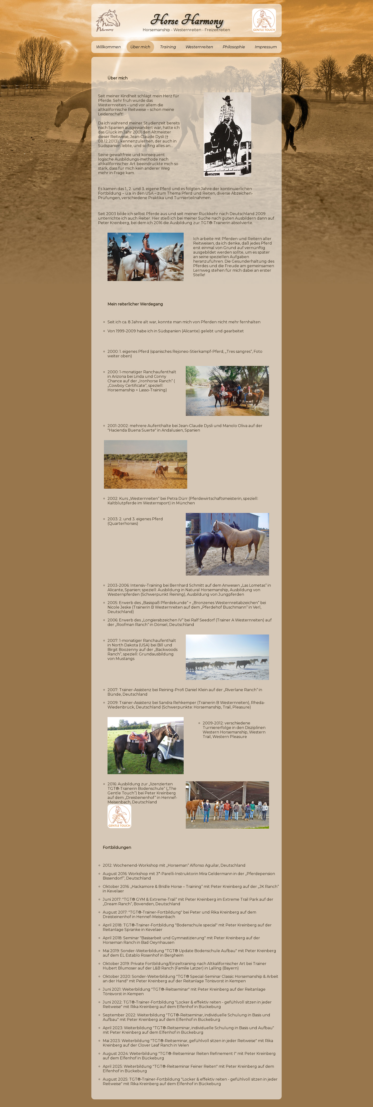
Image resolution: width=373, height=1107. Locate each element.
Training (168, 47)
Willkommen (108, 47)
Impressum (266, 47)
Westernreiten (199, 47)
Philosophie (234, 47)
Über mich (140, 47)
